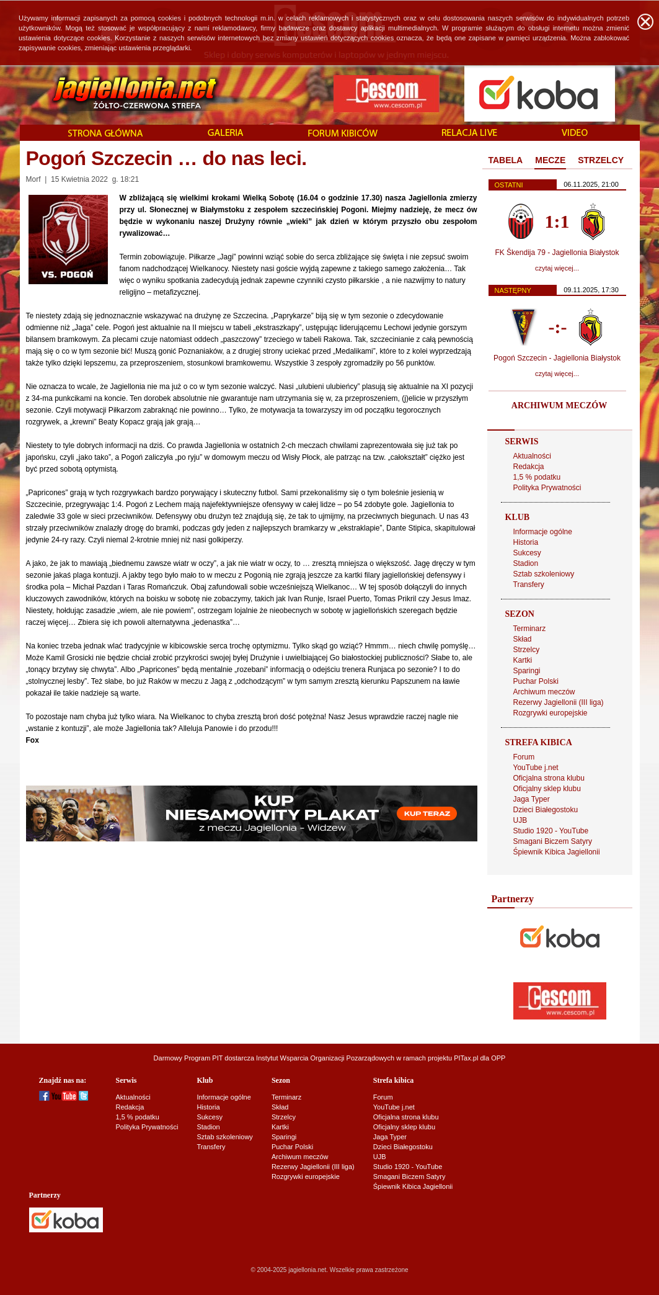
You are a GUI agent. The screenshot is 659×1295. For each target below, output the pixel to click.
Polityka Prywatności (547, 487)
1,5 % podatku (537, 477)
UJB (520, 820)
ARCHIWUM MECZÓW (559, 405)
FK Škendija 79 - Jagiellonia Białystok (557, 252)
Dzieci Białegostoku (545, 809)
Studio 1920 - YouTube (551, 831)
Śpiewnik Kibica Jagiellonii (556, 852)
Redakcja (528, 466)
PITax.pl (466, 1058)
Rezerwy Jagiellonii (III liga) (558, 702)
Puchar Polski (536, 681)
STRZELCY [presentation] (601, 160)
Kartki (523, 660)
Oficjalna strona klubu (549, 778)
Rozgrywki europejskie (550, 713)
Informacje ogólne (542, 531)
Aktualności (532, 456)
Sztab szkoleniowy (544, 574)
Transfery (528, 584)
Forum (524, 757)
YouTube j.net (536, 767)
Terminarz (529, 628)
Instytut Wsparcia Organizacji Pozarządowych (325, 1058)
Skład (522, 639)
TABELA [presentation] (506, 160)
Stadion (526, 563)
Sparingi (527, 670)
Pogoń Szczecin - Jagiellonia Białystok (557, 358)
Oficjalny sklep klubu (547, 788)
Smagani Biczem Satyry (552, 841)
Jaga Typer (531, 799)
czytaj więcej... (557, 268)
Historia (526, 542)
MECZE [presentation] (550, 160)
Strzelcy (526, 649)
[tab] (506, 160)
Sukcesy (527, 553)
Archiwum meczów (544, 692)
